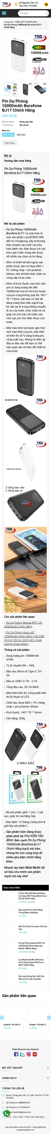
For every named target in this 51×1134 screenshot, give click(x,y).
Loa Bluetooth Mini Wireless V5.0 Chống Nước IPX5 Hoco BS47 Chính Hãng (31, 962)
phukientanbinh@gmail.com (18, 1112)
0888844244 (24, 1103)
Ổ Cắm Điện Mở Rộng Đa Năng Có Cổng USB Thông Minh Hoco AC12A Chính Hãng (32, 896)
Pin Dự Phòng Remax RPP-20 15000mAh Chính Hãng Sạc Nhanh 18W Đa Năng (31, 946)
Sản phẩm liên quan (19, 995)
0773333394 (24, 1107)
